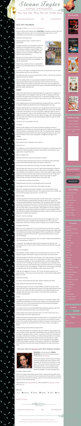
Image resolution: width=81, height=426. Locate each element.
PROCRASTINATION (72, 279)
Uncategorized (70, 299)
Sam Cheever (70, 207)
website (47, 356)
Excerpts (68, 245)
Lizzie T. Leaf (69, 198)
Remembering (70, 284)
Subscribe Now (72, 181)
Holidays (68, 260)
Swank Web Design (37, 421)
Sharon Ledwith (70, 210)
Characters (69, 235)
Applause (68, 226)
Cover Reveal (70, 243)
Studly (68, 291)
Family (68, 247)
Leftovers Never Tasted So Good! (25, 19)
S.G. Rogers (69, 205)
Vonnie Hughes (70, 215)
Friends (68, 252)
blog (36, 382)
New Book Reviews (71, 272)
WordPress (51, 421)
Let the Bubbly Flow (56, 19)
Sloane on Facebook (73, 126)
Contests (68, 238)
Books (30, 13)
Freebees (69, 250)
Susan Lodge (69, 212)
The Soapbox (70, 294)
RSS (67, 320)
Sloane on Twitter (73, 124)
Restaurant (69, 286)
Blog (41, 13)
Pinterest (21, 384)
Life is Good (69, 269)
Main (42, 19)
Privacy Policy (52, 419)
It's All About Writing (72, 267)
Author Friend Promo (72, 233)
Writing (36, 13)
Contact (59, 13)
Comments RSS (70, 323)
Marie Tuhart (70, 202)
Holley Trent (69, 195)
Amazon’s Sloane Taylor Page (73, 130)
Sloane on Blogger (73, 121)
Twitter (57, 382)
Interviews (69, 265)
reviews (68, 289)
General (68, 257)
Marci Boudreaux (71, 200)
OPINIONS (69, 277)
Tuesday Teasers (71, 296)
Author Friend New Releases (36, 28)
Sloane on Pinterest (73, 134)
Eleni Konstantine (71, 193)
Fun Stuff (53, 13)
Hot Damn (69, 262)
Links (46, 13)
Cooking (68, 240)
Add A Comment (21, 399)
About (25, 13)
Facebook (51, 382)
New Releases (70, 274)
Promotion (69, 282)
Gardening (69, 255)
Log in (56, 421)
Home (20, 13)
